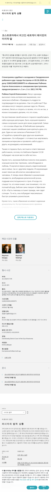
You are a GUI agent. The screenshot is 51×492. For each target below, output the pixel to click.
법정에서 (42, 44)
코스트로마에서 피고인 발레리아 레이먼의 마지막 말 (22, 374)
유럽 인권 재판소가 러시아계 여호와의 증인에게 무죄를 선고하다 (32, 464)
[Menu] (48, 11)
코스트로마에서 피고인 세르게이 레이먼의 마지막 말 (22, 382)
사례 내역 (8, 358)
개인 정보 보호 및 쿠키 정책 (29, 480)
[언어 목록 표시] (40, 3)
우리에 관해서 (5, 458)
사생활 (4, 462)
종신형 (19, 459)
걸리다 (32, 488)
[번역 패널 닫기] (49, 2)
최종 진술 (32, 44)
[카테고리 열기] (27, 412)
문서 (6, 30)
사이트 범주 (8, 412)
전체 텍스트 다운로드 (25, 217)
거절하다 (43, 487)
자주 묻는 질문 (22, 455)
